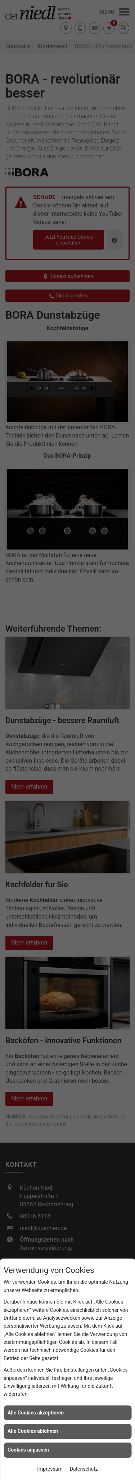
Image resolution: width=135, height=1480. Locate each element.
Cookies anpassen (28, 1450)
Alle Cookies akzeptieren (36, 1413)
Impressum (49, 1469)
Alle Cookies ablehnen (33, 1431)
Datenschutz (84, 1469)
